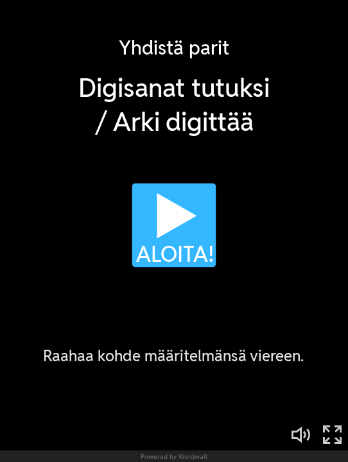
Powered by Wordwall (174, 456)
